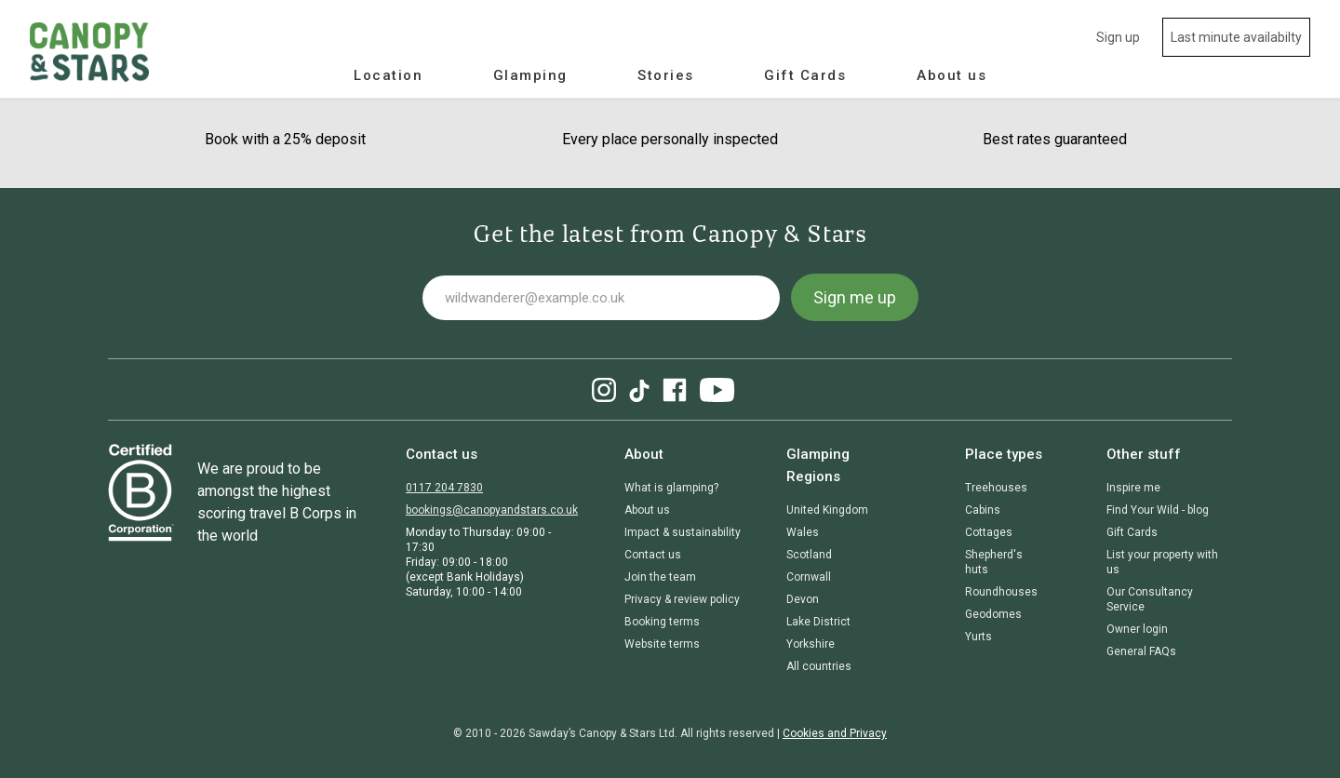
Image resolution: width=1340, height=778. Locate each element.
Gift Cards (805, 75)
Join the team (660, 577)
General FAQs (1141, 651)
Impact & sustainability (682, 532)
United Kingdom (827, 509)
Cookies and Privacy (835, 733)
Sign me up (854, 297)
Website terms (662, 644)
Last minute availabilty (1236, 37)
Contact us (652, 554)
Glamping (530, 75)
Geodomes (993, 614)
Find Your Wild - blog (1157, 509)
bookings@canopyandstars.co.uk (492, 509)
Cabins (982, 509)
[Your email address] (601, 297)
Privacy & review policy (682, 599)
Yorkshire (810, 644)
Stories (665, 75)
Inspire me (1133, 487)
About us (951, 75)
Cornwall (808, 577)
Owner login (1137, 629)
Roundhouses (1001, 591)
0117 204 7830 (444, 487)
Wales (802, 532)
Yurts (978, 636)
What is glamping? (671, 487)
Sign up (1118, 37)
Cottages (988, 532)
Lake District (818, 621)
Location (388, 75)
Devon (802, 599)
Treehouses (996, 487)
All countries (818, 666)
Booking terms (662, 621)
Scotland (809, 554)
